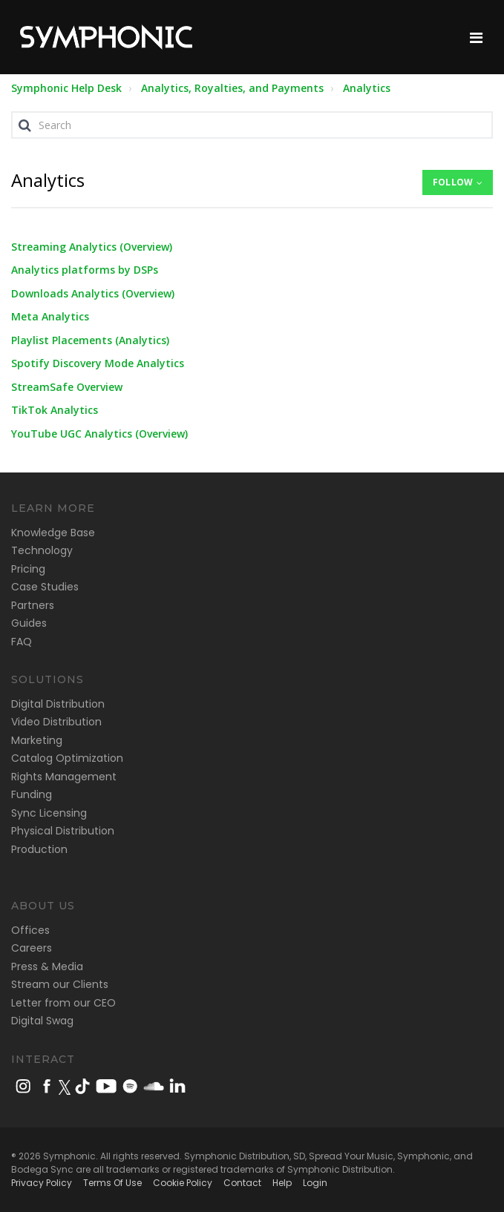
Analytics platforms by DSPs (84, 270)
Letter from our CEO (63, 1002)
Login (315, 1182)
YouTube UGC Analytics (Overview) (99, 433)
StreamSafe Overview (66, 387)
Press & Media (47, 966)
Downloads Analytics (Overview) (92, 293)
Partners (32, 605)
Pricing (28, 568)
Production (39, 849)
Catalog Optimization (67, 758)
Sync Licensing (49, 813)
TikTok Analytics (54, 410)
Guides (29, 623)
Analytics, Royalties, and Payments (232, 88)
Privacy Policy (41, 1182)
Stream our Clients (59, 984)
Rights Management (64, 776)
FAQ (21, 641)
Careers (31, 948)
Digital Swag (42, 1020)
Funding (31, 794)
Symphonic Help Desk (66, 88)
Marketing (36, 740)
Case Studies (45, 586)
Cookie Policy (182, 1182)
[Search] (252, 125)
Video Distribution (56, 721)
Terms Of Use (112, 1182)
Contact (242, 1182)
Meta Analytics (50, 316)
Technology (42, 550)
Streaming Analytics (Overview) (91, 247)
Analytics (366, 88)
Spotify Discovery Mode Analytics (97, 363)
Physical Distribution (62, 830)
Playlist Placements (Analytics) (90, 340)
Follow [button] (453, 182)
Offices (30, 930)
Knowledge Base (53, 532)
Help (282, 1182)
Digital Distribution (58, 703)
